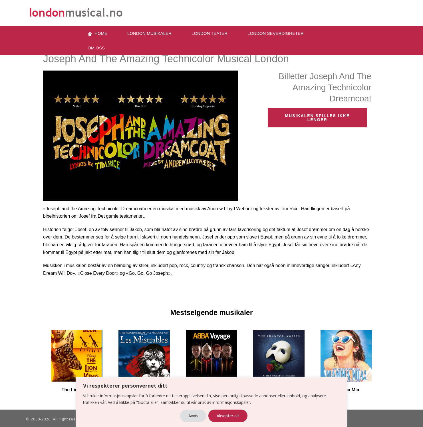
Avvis (193, 415)
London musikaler (149, 33)
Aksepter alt (228, 415)
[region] (211, 402)
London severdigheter (275, 33)
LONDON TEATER (209, 33)
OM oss (96, 47)
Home (97, 33)
